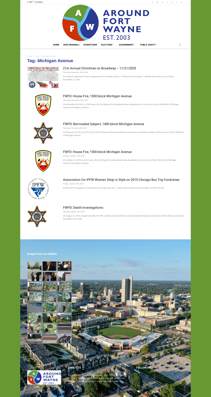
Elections (107, 44)
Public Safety (148, 44)
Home (56, 44)
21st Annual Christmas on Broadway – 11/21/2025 (99, 68)
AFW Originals (71, 44)
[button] (180, 45)
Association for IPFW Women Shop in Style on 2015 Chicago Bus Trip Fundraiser (121, 180)
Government (127, 44)
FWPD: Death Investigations (83, 207)
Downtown (90, 44)
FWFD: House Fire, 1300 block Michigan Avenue (97, 96)
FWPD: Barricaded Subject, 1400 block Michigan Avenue (103, 124)
